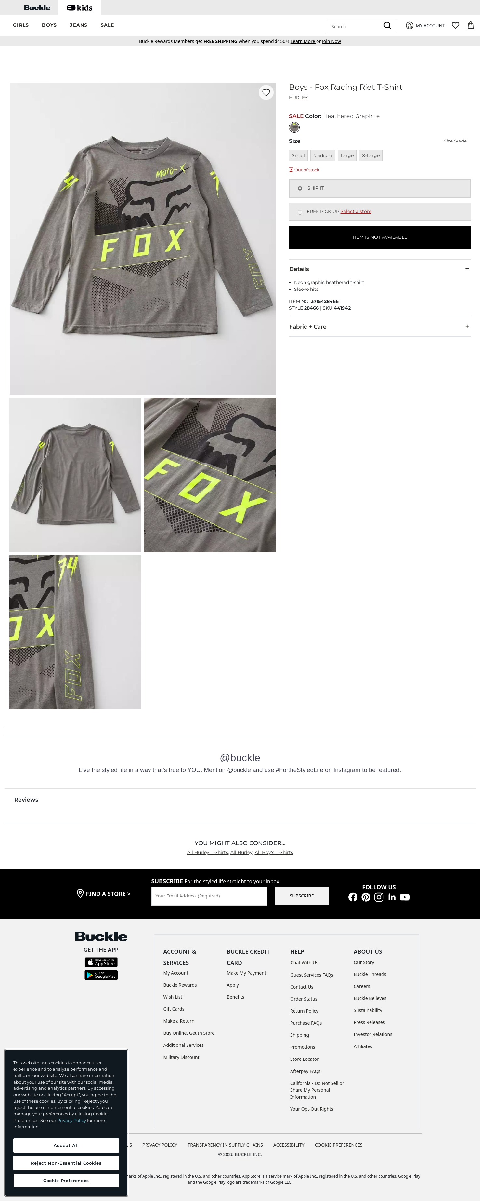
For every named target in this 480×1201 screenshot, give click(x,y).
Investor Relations (373, 1034)
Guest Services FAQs (311, 975)
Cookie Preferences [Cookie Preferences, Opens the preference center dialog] (66, 1180)
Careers (362, 986)
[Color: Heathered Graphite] (294, 127)
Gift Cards (174, 1009)
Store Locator (304, 1059)
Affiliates (363, 1046)
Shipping (299, 1035)
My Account (175, 973)
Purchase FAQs (306, 1023)
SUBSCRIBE (302, 896)
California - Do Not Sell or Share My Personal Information (317, 1090)
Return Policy (304, 1011)
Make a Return (179, 1021)
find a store (108, 893)
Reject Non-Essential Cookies (66, 1163)
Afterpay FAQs (305, 1071)
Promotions (302, 1047)
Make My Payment (246, 973)
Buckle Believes (370, 998)
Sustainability (368, 1010)
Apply (233, 985)
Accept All (66, 1145)
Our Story (364, 962)
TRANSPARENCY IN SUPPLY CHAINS (225, 1145)
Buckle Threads (370, 974)
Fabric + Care (380, 326)
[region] (66, 1123)
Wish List (172, 997)
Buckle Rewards (180, 985)
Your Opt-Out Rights (311, 1109)
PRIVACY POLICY (159, 1145)
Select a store (356, 211)
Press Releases (369, 1022)
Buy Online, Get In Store (189, 1033)
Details (380, 268)
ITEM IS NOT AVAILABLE (380, 237)
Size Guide (455, 141)
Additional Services (183, 1045)
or (306, 41)
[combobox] (354, 25)
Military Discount (181, 1057)
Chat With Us (304, 962)
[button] (20, 26)
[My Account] (425, 26)
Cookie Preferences (339, 1145)
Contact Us (301, 987)
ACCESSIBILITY (289, 1145)
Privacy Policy (71, 1120)
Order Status (303, 999)
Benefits (235, 997)
